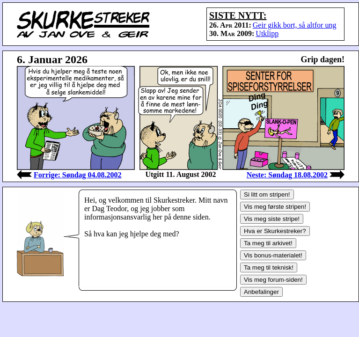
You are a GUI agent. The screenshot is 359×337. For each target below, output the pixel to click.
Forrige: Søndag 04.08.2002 (78, 175)
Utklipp (267, 33)
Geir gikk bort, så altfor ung (295, 25)
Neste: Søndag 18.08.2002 (287, 175)
